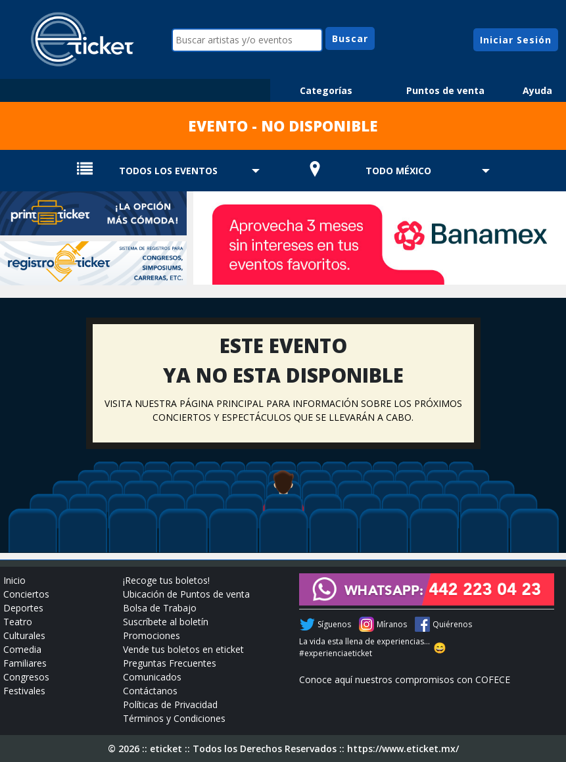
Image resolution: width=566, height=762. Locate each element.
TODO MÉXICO (398, 170)
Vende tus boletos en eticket (183, 649)
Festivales (24, 690)
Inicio (14, 580)
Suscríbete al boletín (165, 621)
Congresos (26, 677)
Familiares (25, 663)
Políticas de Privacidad (170, 704)
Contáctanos (150, 690)
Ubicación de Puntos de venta (186, 594)
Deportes (23, 608)
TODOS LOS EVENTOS (168, 170)
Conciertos (26, 594)
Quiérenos (452, 624)
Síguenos (334, 624)
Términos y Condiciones (174, 718)
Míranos (392, 624)
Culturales (24, 635)
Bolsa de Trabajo (160, 608)
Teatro (17, 621)
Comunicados (152, 677)
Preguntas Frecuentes (169, 663)
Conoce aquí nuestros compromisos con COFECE (404, 679)
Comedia (22, 649)
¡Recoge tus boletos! (166, 580)
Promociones (151, 635)
